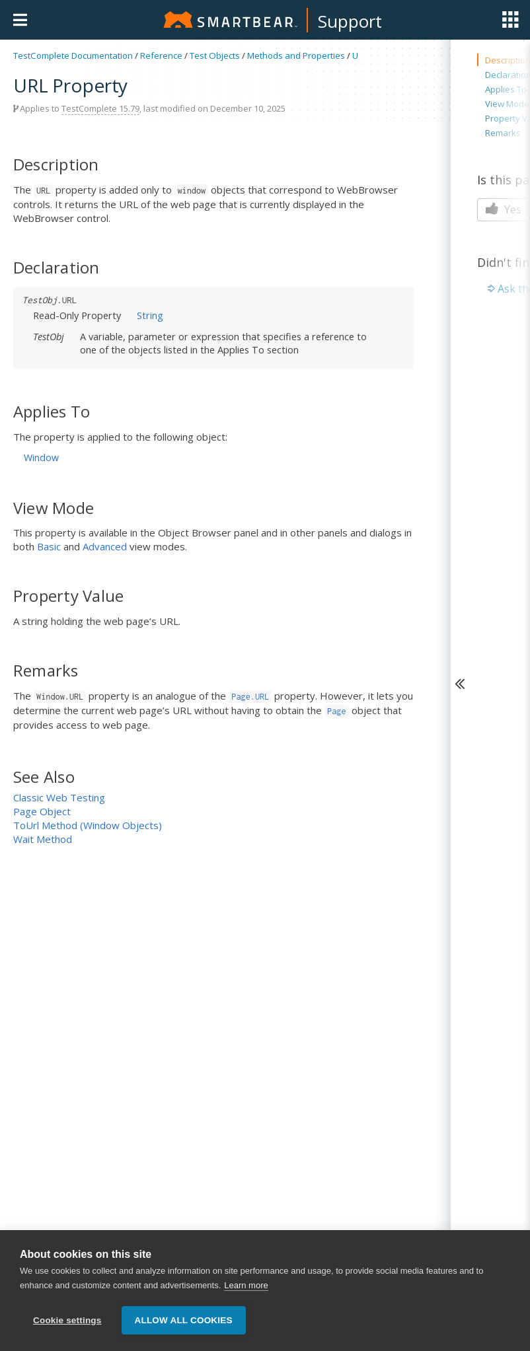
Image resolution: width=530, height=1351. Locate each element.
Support (350, 21)
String (150, 315)
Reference (161, 55)
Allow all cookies (184, 1320)
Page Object (42, 811)
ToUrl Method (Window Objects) (87, 825)
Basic (49, 546)
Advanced (105, 546)
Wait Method (42, 839)
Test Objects (215, 55)
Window (41, 457)
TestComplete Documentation (73, 55)
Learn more (246, 1285)
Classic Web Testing (59, 797)
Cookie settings (67, 1320)
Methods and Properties (296, 55)
